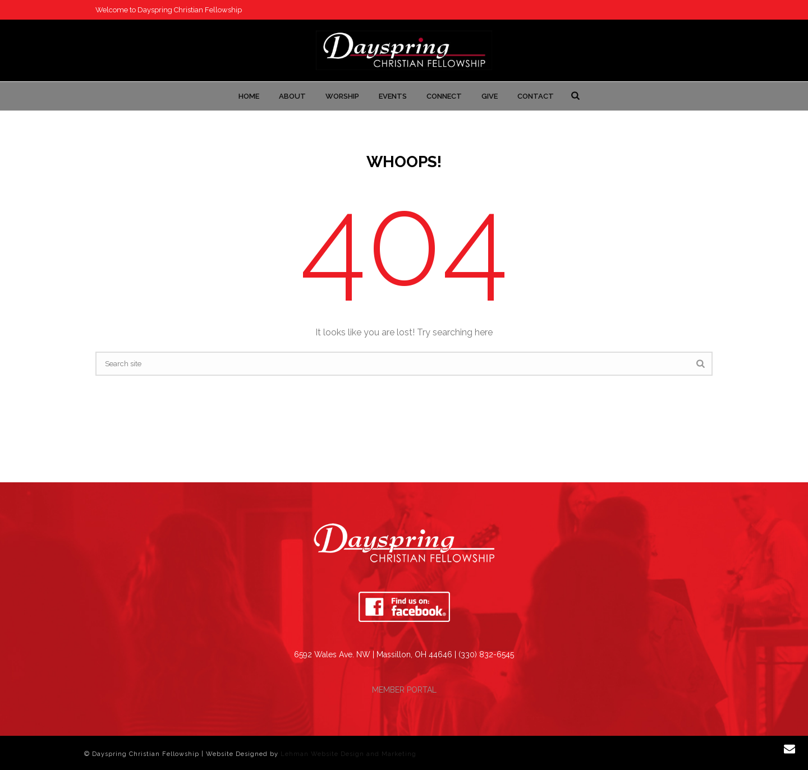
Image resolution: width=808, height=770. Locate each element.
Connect (444, 96)
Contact (535, 96)
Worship (342, 96)
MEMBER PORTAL (404, 689)
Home (248, 96)
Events (393, 96)
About (292, 96)
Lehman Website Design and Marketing (348, 754)
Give (489, 96)
